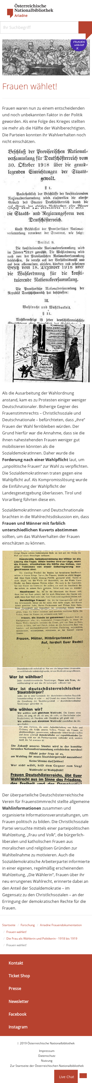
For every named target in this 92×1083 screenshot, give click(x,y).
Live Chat (66, 1076)
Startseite (8, 925)
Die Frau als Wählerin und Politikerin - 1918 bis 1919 (41, 938)
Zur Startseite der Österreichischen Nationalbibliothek (47, 1066)
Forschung (28, 925)
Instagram (18, 1027)
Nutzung (47, 1061)
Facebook (17, 1014)
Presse (15, 988)
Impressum (46, 1051)
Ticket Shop (19, 975)
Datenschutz (46, 1056)
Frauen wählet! (16, 932)
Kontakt (16, 963)
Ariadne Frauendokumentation (61, 925)
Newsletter (19, 1001)
